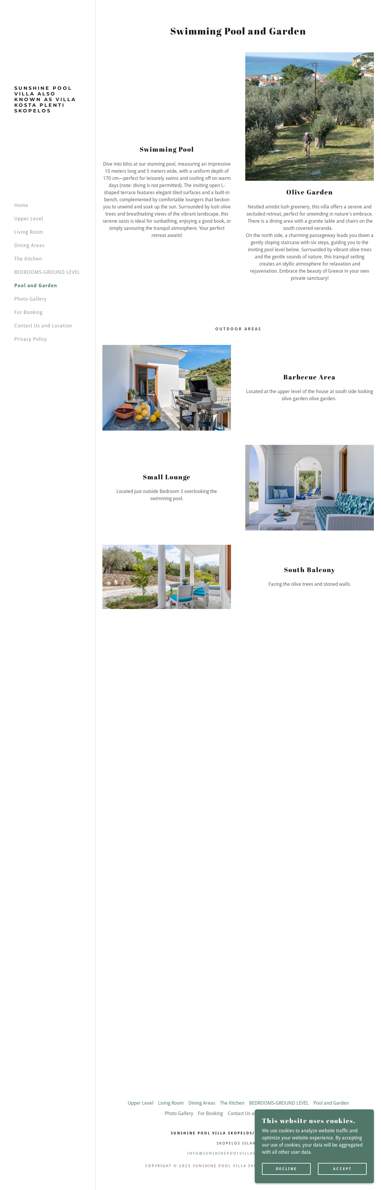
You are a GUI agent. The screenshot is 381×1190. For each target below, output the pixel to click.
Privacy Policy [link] (30, 339)
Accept (342, 1169)
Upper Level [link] (28, 219)
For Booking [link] (28, 312)
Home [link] (21, 205)
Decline (286, 1169)
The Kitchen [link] (28, 259)
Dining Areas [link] (29, 245)
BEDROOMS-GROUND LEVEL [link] (47, 272)
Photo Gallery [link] (30, 299)
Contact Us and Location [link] (43, 326)
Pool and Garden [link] (35, 285)
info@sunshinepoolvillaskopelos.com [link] (238, 1153)
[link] (47, 111)
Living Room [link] (28, 232)
